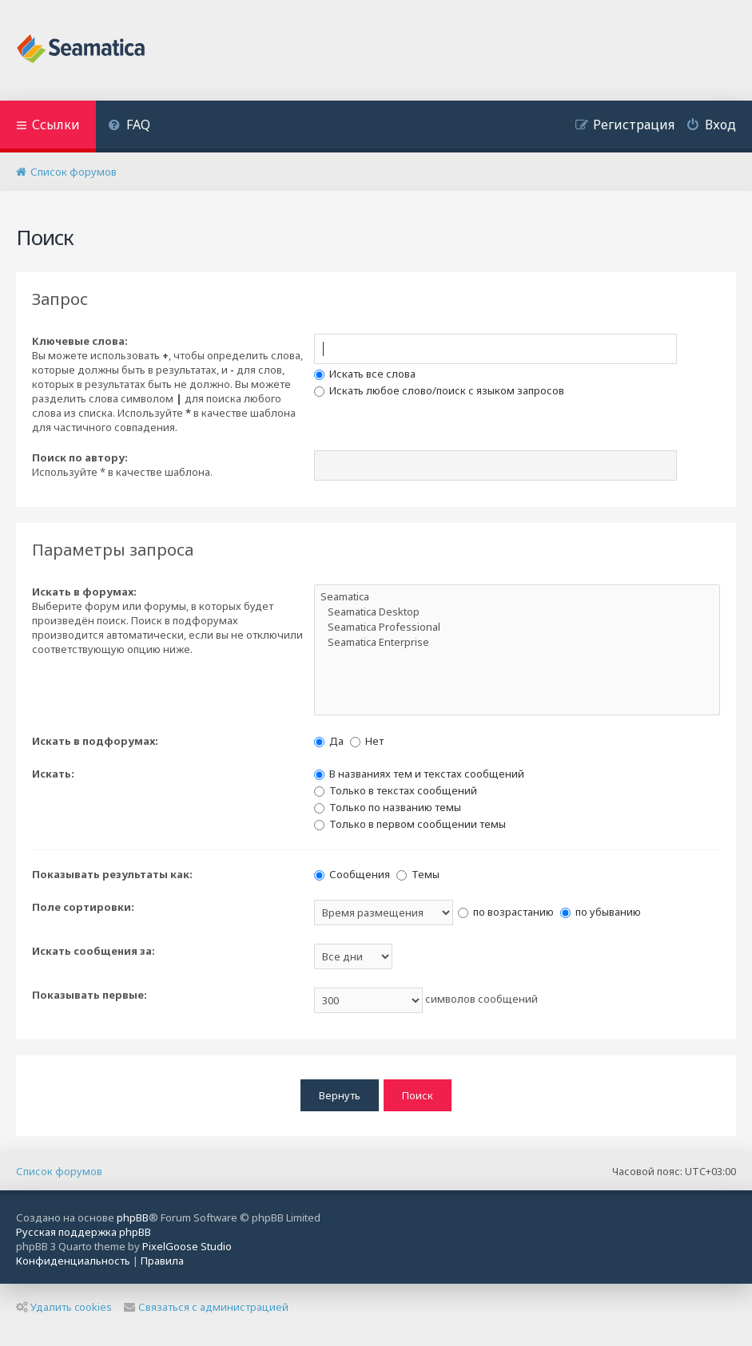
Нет (367, 741)
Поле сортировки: (83, 907)
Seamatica (517, 596)
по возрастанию (506, 912)
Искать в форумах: (84, 591)
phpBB (133, 1217)
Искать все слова (365, 373)
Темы (418, 874)
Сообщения (352, 874)
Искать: (53, 773)
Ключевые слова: (80, 341)
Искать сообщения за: (93, 951)
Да (329, 741)
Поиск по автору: (80, 457)
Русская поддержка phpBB (83, 1232)
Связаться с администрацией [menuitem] (206, 1307)
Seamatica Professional (517, 627)
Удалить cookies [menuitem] (64, 1307)
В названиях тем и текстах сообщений (419, 773)
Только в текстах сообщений (395, 790)
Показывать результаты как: (112, 874)
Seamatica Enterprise (517, 642)
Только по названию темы (387, 807)
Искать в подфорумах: (95, 741)
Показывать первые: (89, 995)
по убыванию (600, 912)
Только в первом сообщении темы (410, 824)
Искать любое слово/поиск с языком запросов (439, 390)
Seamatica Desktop (517, 612)
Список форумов (59, 1170)
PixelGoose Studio (187, 1246)
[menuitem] (129, 126)
